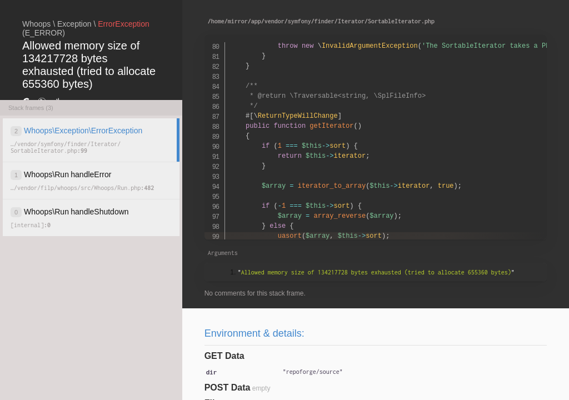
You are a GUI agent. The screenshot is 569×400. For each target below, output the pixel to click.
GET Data (224, 356)
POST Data (227, 387)
